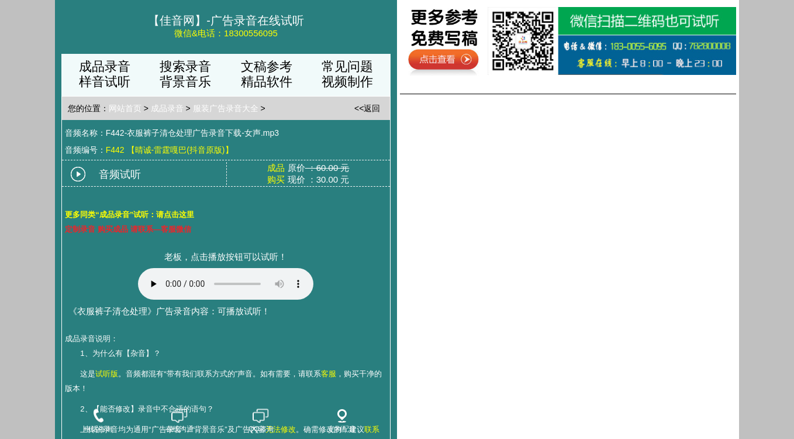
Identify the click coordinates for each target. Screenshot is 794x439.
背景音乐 (185, 81)
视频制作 (347, 81)
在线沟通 (179, 421)
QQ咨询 (261, 421)
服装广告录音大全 (225, 108)
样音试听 (104, 81)
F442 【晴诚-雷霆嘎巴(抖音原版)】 (169, 150)
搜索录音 (185, 66)
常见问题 (347, 66)
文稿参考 (266, 66)
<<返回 (367, 108)
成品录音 (104, 66)
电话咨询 (98, 421)
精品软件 (266, 81)
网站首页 (125, 108)
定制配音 (342, 421)
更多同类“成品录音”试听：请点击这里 (129, 214)
